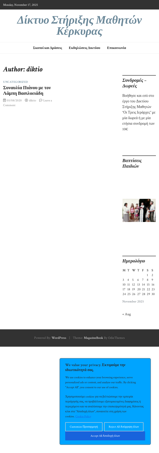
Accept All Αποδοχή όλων (105, 436)
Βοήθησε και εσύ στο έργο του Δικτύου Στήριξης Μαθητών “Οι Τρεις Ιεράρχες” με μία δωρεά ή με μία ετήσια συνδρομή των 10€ (138, 112)
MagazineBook (93, 338)
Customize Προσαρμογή (84, 427)
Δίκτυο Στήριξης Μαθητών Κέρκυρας (79, 26)
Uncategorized (15, 82)
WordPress (59, 338)
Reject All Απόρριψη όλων (124, 427)
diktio (32, 100)
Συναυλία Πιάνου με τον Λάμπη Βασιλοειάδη (27, 90)
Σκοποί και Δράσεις (47, 48)
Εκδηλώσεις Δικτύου (84, 48)
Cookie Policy (83, 416)
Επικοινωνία (116, 48)
